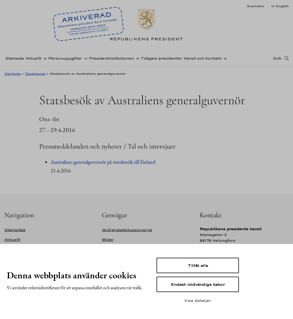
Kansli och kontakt (202, 58)
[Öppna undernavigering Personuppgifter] (84, 58)
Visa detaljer (197, 300)
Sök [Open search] (277, 58)
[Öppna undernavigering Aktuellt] (44, 58)
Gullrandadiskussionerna (127, 229)
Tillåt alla (198, 265)
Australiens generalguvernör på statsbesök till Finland (103, 162)
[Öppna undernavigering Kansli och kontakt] (224, 58)
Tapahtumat (35, 74)
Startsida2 (14, 229)
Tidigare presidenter (161, 58)
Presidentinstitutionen (111, 58)
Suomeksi (255, 6)
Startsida (14, 58)
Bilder (108, 239)
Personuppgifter (65, 58)
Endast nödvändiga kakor (198, 284)
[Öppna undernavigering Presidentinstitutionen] (136, 58)
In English (280, 6)
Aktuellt (33, 58)
